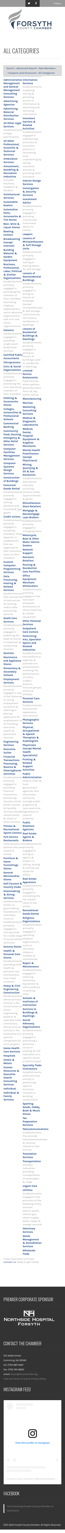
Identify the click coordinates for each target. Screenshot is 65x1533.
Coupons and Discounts (22, 72)
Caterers (8, 330)
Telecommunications (36, 1129)
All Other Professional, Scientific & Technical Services (11, 147)
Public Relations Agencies (28, 826)
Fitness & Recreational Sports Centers (12, 829)
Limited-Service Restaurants (30, 374)
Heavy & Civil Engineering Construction (11, 989)
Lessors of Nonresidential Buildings (32, 277)
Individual (9, 1088)
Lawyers (28, 234)
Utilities (28, 1190)
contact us (9, 1261)
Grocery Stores (12, 946)
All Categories (46, 72)
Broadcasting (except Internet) (11, 242)
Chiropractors (11, 362)
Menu (57, 3)
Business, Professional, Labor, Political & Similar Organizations (12, 271)
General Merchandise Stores (11, 876)
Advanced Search (26, 68)
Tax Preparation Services (30, 1122)
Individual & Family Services (11, 1096)
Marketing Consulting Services (29, 410)
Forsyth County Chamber (19, 1478)
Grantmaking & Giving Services (11, 895)
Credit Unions (11, 516)
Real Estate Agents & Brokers (30, 837)
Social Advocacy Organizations (31, 1023)
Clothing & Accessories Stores (10, 401)
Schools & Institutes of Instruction (30, 1002)
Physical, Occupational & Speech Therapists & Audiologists (31, 734)
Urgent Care (30, 1186)
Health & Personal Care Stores (11, 954)
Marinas (28, 402)
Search (10, 68)
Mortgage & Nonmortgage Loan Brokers (31, 514)
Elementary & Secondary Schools (12, 672)
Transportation (32, 1161)
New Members (47, 68)
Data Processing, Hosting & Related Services (10, 583)
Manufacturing (32, 398)
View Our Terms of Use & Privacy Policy (24, 1378)
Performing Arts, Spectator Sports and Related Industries (32, 642)
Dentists (8, 653)
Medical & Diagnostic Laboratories (30, 421)
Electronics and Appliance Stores (12, 661)
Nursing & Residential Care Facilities (31, 568)
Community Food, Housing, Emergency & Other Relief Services (12, 437)
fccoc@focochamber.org (24, 1374)
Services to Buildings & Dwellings (30, 1012)
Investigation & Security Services (31, 192)
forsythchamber (45, 1478)
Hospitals (9, 1055)
